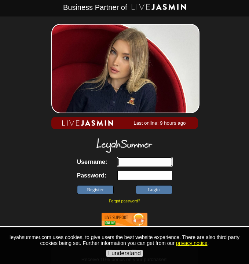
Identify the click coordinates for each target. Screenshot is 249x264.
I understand (124, 253)
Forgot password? (124, 201)
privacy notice (192, 243)
